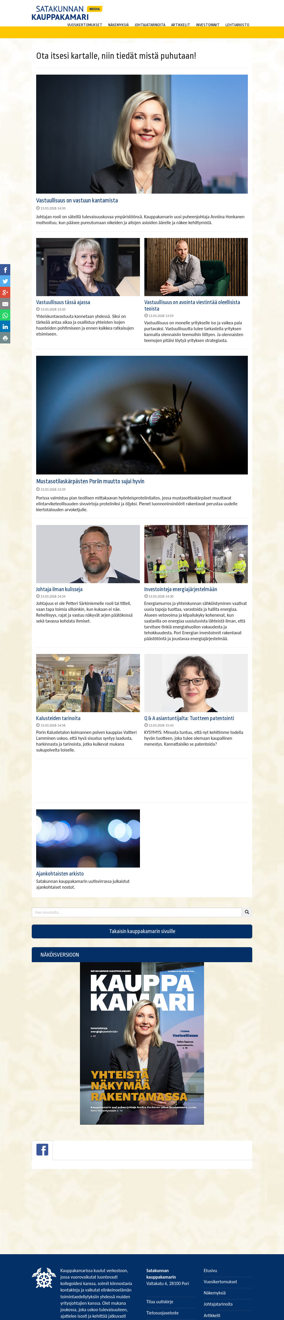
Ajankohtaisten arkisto (60, 876)
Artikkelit (212, 1315)
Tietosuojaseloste (162, 1313)
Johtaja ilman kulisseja (59, 589)
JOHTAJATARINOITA (150, 25)
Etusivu (210, 1270)
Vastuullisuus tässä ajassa (63, 302)
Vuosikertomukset (220, 1281)
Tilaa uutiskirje (159, 1301)
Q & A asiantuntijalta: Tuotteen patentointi (189, 718)
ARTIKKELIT (180, 25)
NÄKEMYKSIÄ (118, 25)
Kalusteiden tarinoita (58, 718)
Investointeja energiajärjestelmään (180, 589)
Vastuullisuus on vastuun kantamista (77, 200)
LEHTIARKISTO (237, 25)
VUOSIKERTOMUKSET (84, 25)
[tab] (42, 1153)
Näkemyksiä (215, 1293)
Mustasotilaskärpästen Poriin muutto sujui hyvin (90, 481)
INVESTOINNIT (208, 25)
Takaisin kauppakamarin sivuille (142, 934)
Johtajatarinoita (218, 1304)
